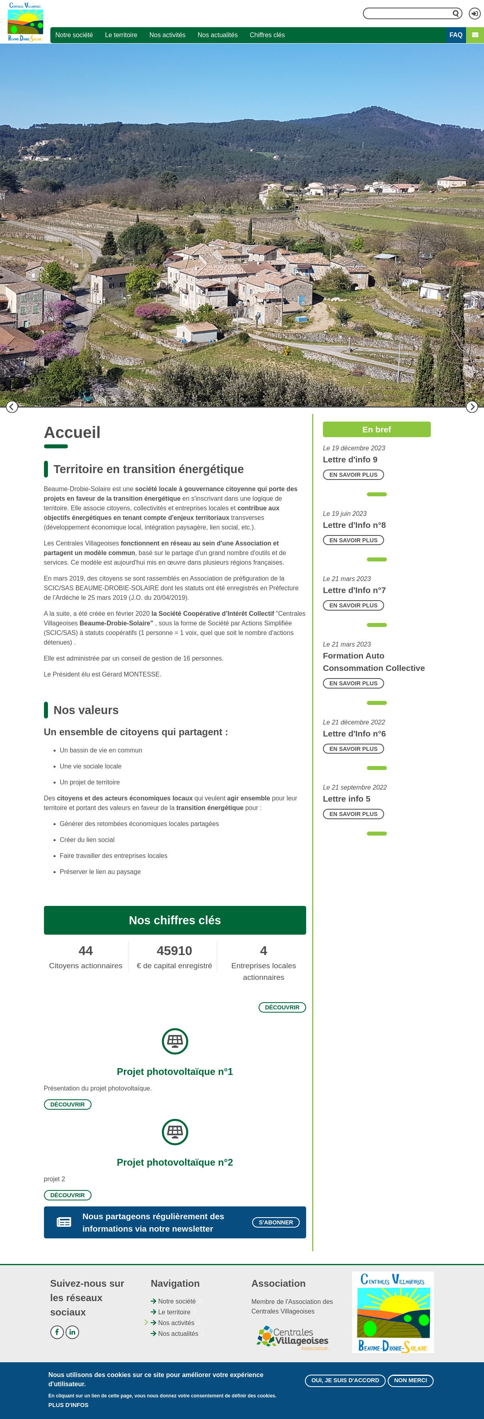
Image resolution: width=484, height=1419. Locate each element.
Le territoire (121, 35)
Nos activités (167, 35)
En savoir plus (353, 475)
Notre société (74, 35)
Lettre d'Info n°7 (354, 590)
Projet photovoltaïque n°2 (175, 1162)
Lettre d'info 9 (350, 459)
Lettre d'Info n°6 (354, 733)
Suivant (472, 407)
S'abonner (276, 1222)
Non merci (410, 1380)
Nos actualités (217, 35)
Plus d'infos (68, 1405)
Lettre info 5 (346, 798)
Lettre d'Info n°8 (354, 524)
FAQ (456, 35)
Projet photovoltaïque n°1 (175, 1071)
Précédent (12, 407)
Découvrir (282, 1007)
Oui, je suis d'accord (345, 1380)
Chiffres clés (267, 35)
